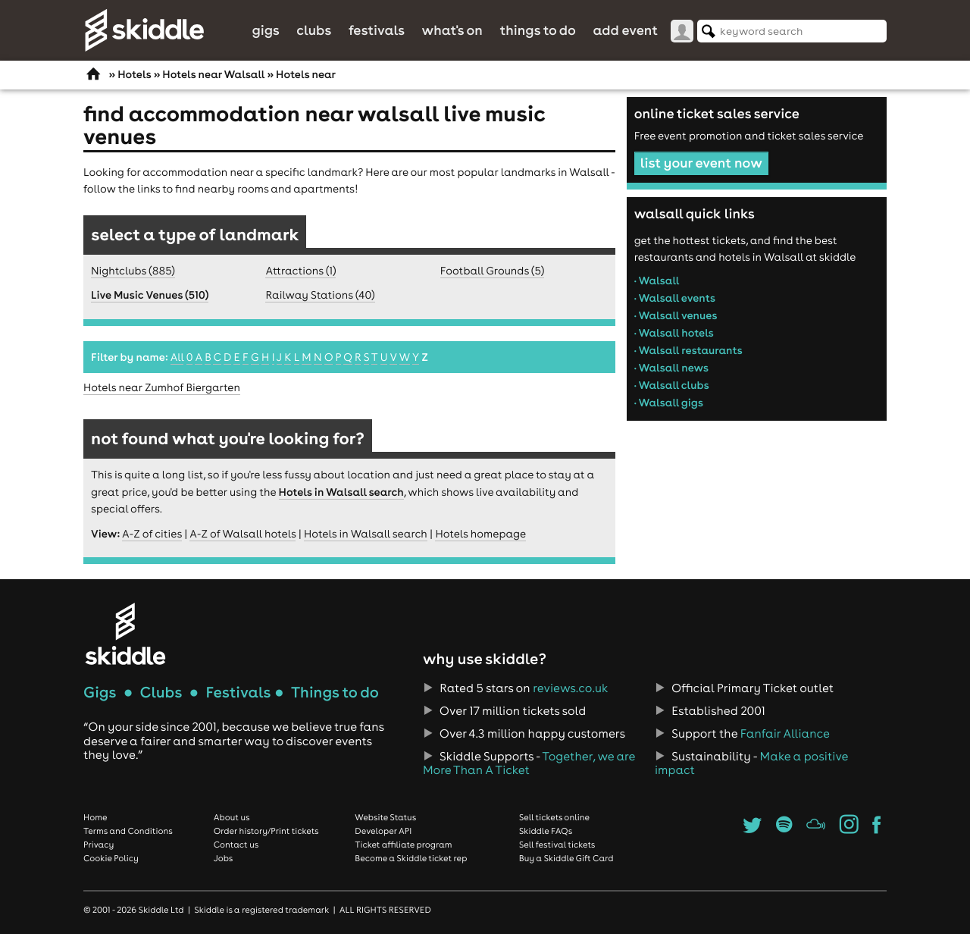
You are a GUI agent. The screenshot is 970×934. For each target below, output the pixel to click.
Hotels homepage (480, 534)
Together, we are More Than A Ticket (529, 763)
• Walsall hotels (674, 333)
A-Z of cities (152, 534)
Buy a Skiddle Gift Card (566, 858)
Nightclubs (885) (133, 270)
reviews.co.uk (570, 688)
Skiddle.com (144, 30)
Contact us (236, 844)
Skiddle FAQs (545, 831)
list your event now (701, 162)
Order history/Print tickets (266, 831)
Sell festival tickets (557, 844)
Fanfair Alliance (785, 733)
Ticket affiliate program (403, 844)
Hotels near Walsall (213, 74)
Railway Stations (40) (319, 295)
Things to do (537, 30)
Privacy (98, 844)
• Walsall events (674, 298)
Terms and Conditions (128, 831)
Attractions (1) (300, 270)
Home (95, 817)
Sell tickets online (554, 817)
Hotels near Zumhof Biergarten (161, 387)
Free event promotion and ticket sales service (749, 136)
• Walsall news (671, 368)
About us (232, 817)
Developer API (383, 831)
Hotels (134, 74)
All (177, 357)
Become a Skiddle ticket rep (411, 858)
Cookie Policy (111, 858)
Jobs (223, 858)
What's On (452, 30)
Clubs (313, 30)
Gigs (265, 30)
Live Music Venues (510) (149, 295)
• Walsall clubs (671, 385)
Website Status (385, 817)
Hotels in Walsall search (341, 492)
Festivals (377, 30)
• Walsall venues (676, 315)
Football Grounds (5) (492, 270)
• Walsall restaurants (688, 350)
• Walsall (657, 280)
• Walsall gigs (668, 402)
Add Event (625, 30)
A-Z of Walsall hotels (242, 534)
